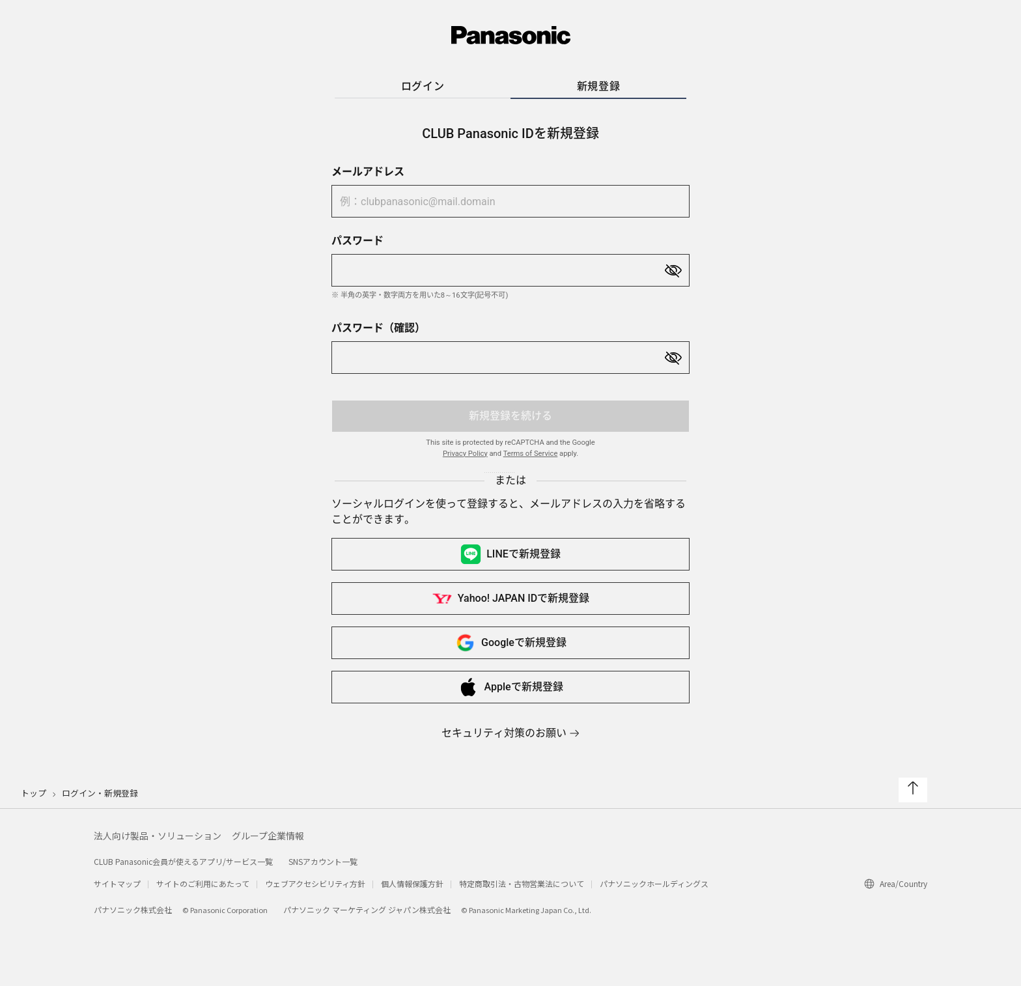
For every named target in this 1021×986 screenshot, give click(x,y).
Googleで (510, 642)
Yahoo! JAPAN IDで (510, 598)
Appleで (510, 687)
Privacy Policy (465, 453)
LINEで (510, 554)
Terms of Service (530, 453)
